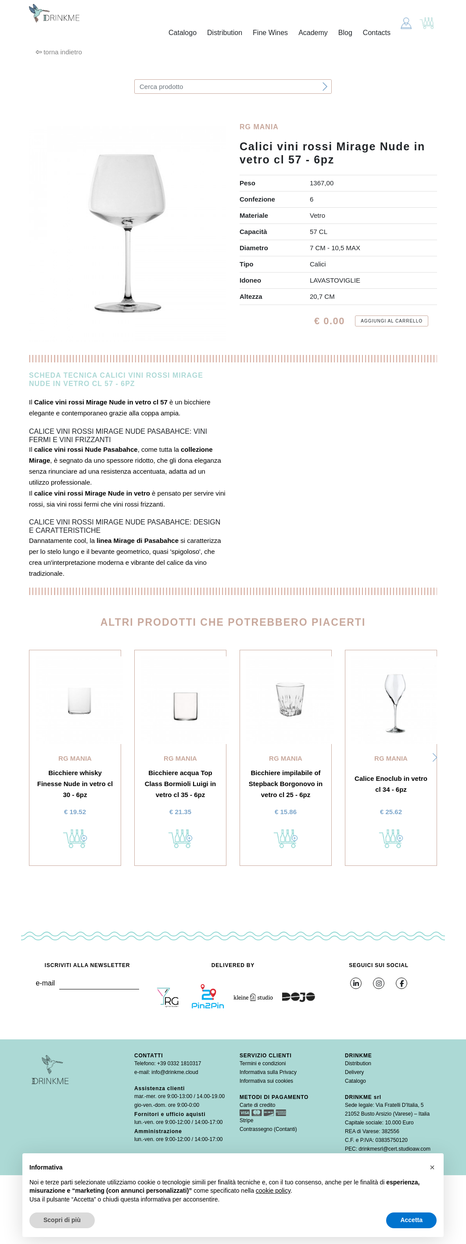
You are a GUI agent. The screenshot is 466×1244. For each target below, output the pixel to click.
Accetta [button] (411, 1219)
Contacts (377, 32)
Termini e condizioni (263, 1063)
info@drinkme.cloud (174, 1072)
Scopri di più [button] (62, 1219)
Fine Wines (270, 32)
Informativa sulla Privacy (268, 1072)
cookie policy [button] (273, 1190)
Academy (313, 32)
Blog (345, 32)
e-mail (45, 983)
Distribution (224, 32)
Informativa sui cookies (266, 1081)
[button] (434, 757)
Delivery (354, 1072)
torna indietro (59, 52)
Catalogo (182, 32)
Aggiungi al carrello (392, 321)
